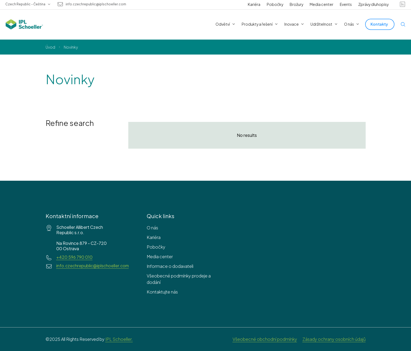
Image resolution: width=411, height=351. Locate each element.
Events (346, 4)
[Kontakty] (379, 24)
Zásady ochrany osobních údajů (334, 339)
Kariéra (254, 4)
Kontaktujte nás (162, 292)
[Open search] (403, 24)
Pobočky (275, 4)
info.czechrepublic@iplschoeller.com (96, 4)
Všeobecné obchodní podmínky (265, 339)
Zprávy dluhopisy (373, 4)
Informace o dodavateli (170, 266)
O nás (152, 227)
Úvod (50, 47)
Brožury (296, 4)
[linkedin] (402, 4)
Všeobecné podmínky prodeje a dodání (179, 279)
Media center (321, 4)
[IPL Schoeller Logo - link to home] (24, 24)
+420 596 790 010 (74, 257)
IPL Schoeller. (119, 339)
